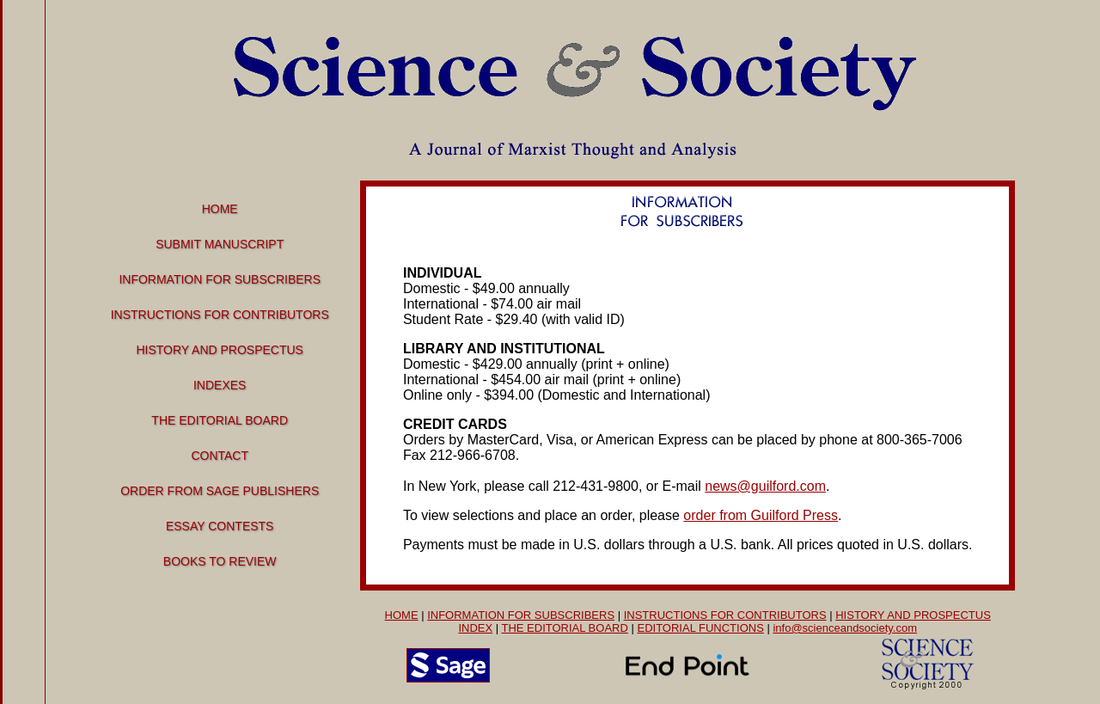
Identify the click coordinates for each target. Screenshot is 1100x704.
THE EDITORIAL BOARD (564, 627)
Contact (219, 455)
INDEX (475, 627)
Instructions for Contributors (220, 314)
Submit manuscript (220, 244)
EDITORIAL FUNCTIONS (700, 627)
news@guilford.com (765, 486)
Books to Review (220, 561)
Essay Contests (220, 526)
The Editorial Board (219, 420)
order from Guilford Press (760, 515)
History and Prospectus (219, 350)
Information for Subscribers (220, 279)
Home (220, 209)
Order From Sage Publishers (219, 491)
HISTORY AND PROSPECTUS (913, 615)
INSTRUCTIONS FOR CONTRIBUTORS (725, 615)
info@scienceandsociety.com (845, 627)
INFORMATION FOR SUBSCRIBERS (520, 615)
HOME (402, 615)
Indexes (219, 385)
